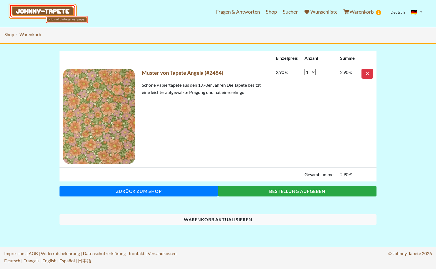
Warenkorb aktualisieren (218, 219)
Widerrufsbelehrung (60, 253)
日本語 (84, 260)
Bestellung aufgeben (297, 191)
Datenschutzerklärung (104, 253)
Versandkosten (162, 253)
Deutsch (12, 260)
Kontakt (137, 253)
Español (67, 260)
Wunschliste (321, 12)
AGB (33, 253)
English (49, 260)
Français (31, 260)
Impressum (15, 253)
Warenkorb (362, 12)
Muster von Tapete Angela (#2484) (182, 72)
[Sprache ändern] (417, 12)
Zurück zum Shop (139, 191)
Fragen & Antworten (238, 12)
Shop (271, 12)
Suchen (291, 12)
